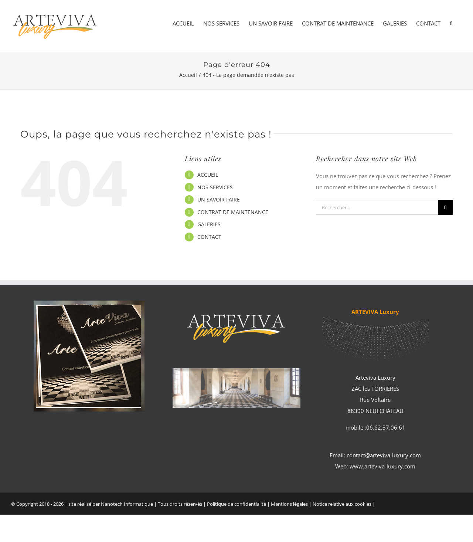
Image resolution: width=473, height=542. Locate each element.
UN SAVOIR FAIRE (218, 199)
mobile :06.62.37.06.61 (375, 427)
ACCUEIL (207, 174)
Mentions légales (290, 504)
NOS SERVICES (215, 187)
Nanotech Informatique (127, 504)
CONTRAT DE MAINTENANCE (232, 212)
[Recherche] (445, 207)
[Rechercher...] (377, 207)
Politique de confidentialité (236, 504)
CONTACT (209, 236)
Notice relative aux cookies (342, 504)
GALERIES (209, 224)
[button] (451, 23)
